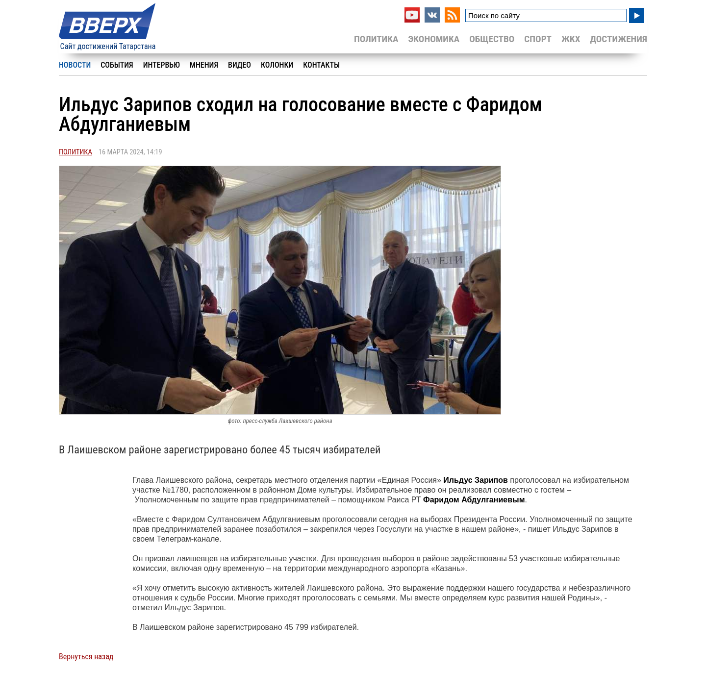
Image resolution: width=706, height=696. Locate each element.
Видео (239, 65)
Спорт (538, 39)
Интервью (161, 65)
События (117, 65)
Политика (376, 39)
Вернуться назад (86, 656)
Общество (491, 39)
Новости (75, 65)
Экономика (433, 39)
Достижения (618, 39)
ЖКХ (570, 39)
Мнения (204, 65)
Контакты (321, 65)
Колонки (277, 65)
